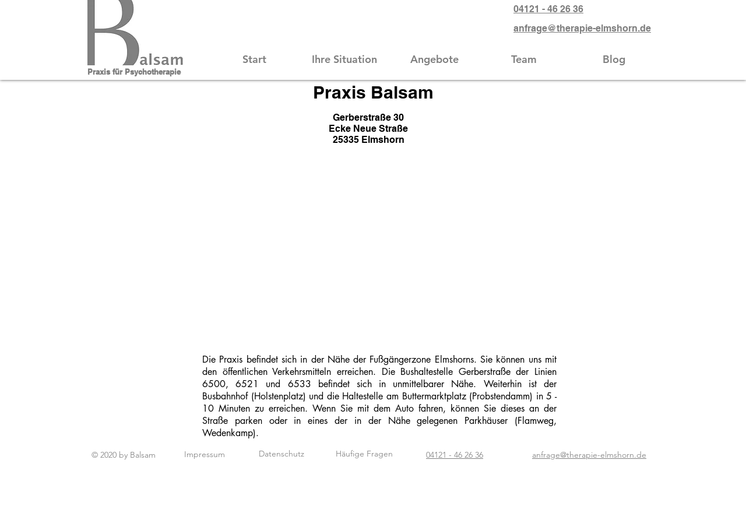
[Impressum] (204, 454)
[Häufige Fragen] (364, 454)
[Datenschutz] (281, 454)
